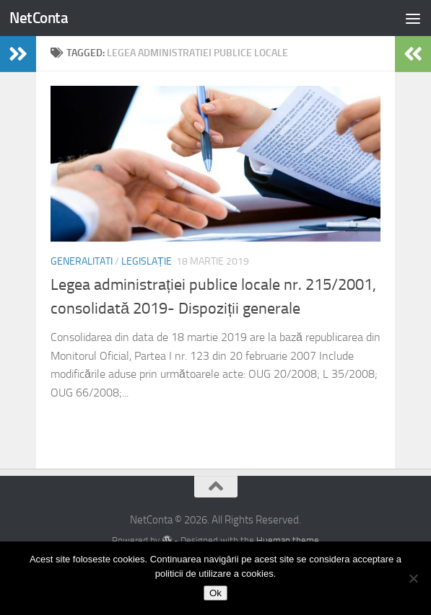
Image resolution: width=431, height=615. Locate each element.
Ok (215, 593)
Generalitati (82, 261)
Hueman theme (287, 540)
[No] (413, 578)
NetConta (38, 18)
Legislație (146, 261)
